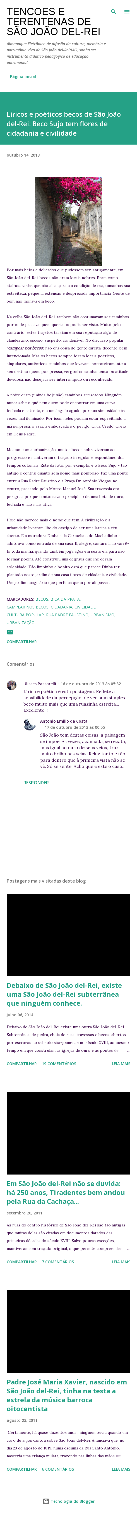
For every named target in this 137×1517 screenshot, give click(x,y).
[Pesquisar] (113, 10)
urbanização (21, 622)
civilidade (85, 607)
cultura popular (25, 614)
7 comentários (58, 1261)
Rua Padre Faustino (67, 614)
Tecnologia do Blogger (69, 1501)
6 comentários (58, 1469)
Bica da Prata (65, 599)
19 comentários (59, 1063)
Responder (36, 783)
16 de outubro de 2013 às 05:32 (91, 683)
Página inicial (23, 76)
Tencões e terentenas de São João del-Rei (53, 21)
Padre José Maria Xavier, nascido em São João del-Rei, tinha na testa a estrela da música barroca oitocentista (67, 1395)
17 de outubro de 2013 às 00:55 (75, 727)
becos (41, 599)
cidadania (61, 607)
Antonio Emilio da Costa (64, 721)
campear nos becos (28, 607)
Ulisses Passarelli (39, 683)
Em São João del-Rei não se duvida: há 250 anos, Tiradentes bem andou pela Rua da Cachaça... (66, 1192)
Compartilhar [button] (22, 641)
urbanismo (102, 614)
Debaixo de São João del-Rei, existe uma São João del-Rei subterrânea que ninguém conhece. (64, 994)
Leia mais (121, 1063)
